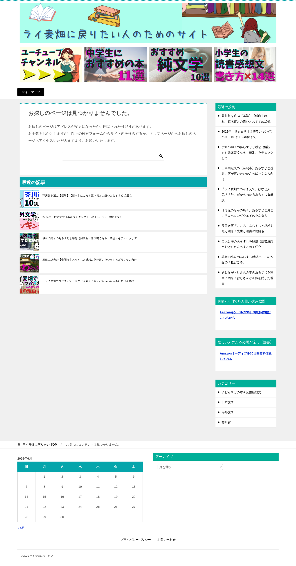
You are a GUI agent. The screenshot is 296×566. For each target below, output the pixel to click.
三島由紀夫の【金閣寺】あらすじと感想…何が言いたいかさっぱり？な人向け (89, 259)
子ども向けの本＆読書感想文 (241, 392)
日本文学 (228, 402)
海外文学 (228, 412)
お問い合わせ (166, 539)
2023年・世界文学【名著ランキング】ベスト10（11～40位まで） (82, 216)
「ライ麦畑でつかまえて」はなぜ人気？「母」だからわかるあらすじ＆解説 (88, 281)
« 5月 (21, 528)
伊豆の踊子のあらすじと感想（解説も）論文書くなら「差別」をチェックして (89, 238)
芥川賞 (226, 422)
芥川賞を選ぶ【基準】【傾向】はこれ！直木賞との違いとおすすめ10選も (87, 195)
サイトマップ (31, 92)
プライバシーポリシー (135, 539)
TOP (39, 444)
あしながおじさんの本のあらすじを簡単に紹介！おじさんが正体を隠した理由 (247, 278)
